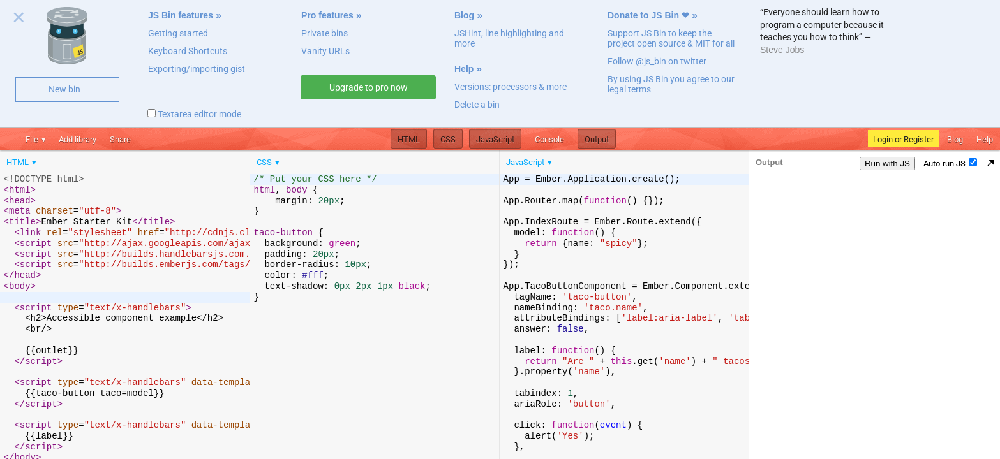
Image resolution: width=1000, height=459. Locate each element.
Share (120, 139)
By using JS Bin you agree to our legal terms (671, 84)
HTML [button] (409, 139)
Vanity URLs (325, 51)
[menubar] (102, 159)
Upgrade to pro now (368, 87)
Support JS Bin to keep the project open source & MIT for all (671, 38)
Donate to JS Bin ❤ (648, 15)
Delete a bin (477, 104)
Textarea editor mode (194, 114)
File (32, 139)
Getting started (178, 33)
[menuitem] (22, 162)
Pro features (327, 15)
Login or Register (903, 139)
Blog (464, 15)
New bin (64, 89)
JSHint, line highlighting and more (509, 38)
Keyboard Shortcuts (187, 51)
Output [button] (597, 139)
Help (464, 69)
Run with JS (887, 163)
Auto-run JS (950, 163)
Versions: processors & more (510, 87)
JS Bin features (180, 15)
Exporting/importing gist (196, 69)
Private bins (324, 33)
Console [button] (549, 139)
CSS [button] (448, 139)
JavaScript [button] (495, 139)
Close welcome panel (19, 20)
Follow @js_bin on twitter (657, 61)
